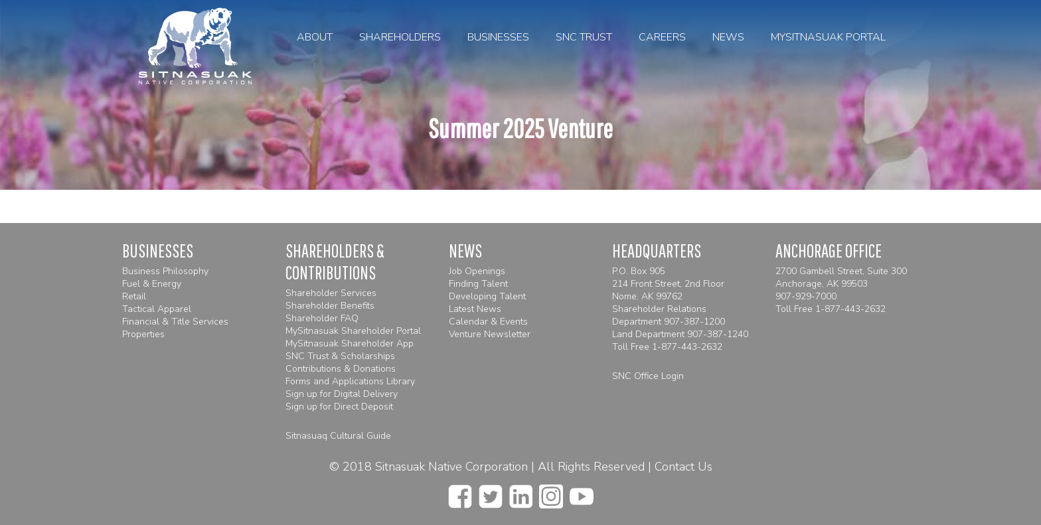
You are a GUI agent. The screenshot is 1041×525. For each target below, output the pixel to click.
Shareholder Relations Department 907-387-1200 (668, 315)
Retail (134, 296)
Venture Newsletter (489, 334)
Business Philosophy (165, 271)
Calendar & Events (488, 321)
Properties (143, 334)
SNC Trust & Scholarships (340, 356)
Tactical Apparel (156, 309)
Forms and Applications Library (350, 381)
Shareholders (400, 37)
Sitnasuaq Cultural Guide (338, 435)
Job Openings (477, 271)
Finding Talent (478, 283)
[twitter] (490, 492)
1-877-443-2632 (687, 346)
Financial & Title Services (175, 321)
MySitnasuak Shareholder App (349, 343)
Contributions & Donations (340, 368)
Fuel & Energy (151, 283)
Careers (662, 37)
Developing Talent (487, 296)
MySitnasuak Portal (828, 37)
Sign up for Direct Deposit (339, 406)
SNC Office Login (648, 376)
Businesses (498, 37)
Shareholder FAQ (322, 318)
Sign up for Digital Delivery (341, 394)
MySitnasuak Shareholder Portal (353, 331)
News (728, 37)
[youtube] (581, 492)
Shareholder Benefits (329, 305)
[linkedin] (521, 492)
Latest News (475, 309)
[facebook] (460, 492)
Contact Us (683, 467)
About (315, 37)
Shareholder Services (330, 293)
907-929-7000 (806, 296)
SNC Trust (584, 37)
